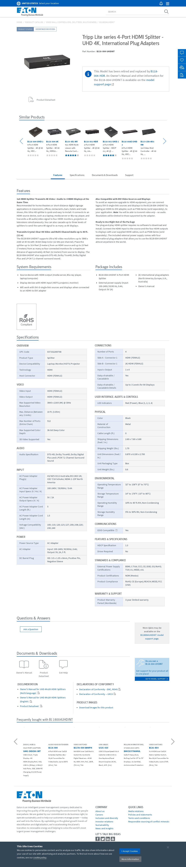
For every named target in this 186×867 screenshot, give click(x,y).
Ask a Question (30, 629)
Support (129, 175)
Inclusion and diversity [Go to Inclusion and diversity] (106, 818)
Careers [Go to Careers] (99, 814)
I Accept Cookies (130, 851)
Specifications (77, 175)
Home (19, 22)
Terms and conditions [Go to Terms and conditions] (139, 818)
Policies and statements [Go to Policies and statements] (140, 814)
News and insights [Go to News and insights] (104, 828)
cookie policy (39, 857)
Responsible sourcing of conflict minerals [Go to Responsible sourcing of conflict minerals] (148, 821)
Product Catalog (34, 22)
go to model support (156, 679)
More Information (130, 859)
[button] (167, 4)
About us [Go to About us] (99, 811)
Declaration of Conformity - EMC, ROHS (98, 689)
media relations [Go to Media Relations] (136, 811)
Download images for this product (96, 707)
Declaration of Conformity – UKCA (96, 694)
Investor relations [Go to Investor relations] (104, 821)
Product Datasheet (29, 706)
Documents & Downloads (105, 175)
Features (57, 175)
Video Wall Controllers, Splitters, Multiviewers (71, 22)
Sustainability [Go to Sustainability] (102, 824)
